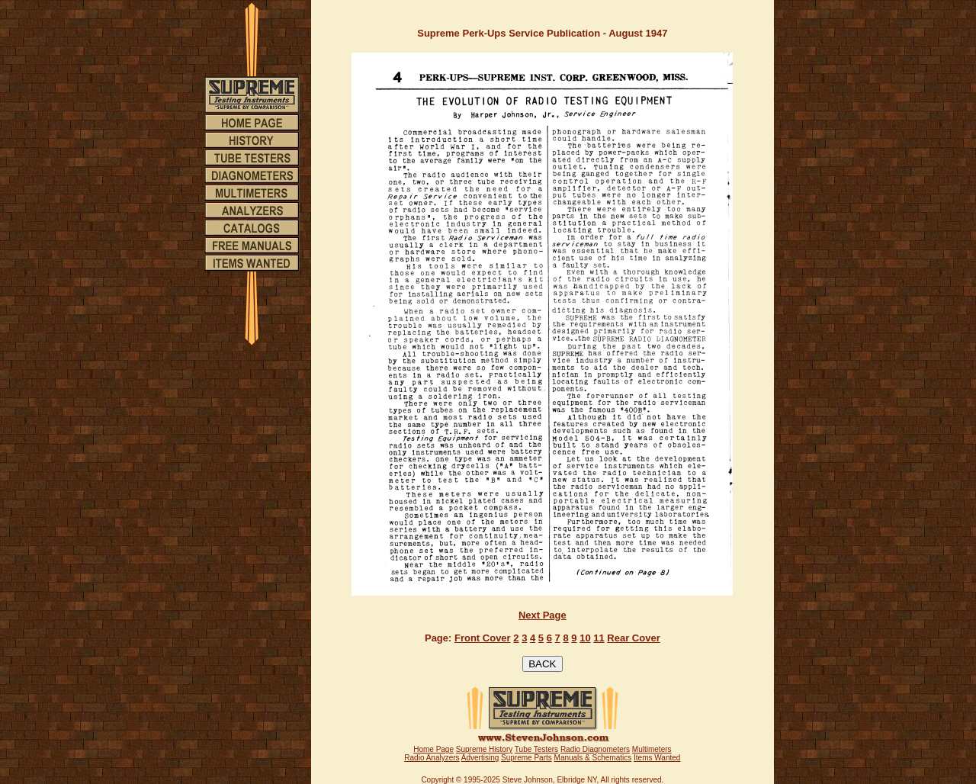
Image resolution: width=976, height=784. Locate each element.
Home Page (433, 749)
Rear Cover (633, 638)
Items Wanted (657, 757)
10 (585, 638)
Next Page (542, 615)
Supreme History (484, 749)
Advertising (480, 757)
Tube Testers (536, 749)
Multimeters (652, 749)
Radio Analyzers (431, 757)
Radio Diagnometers (595, 749)
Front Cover (482, 638)
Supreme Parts (526, 757)
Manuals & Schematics (593, 757)
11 (598, 638)
